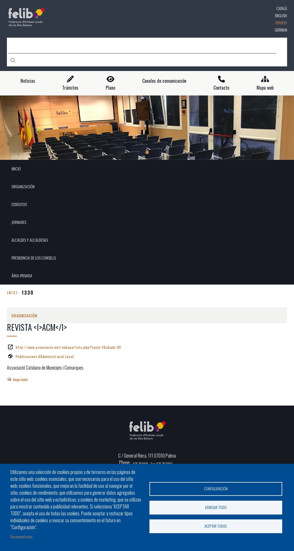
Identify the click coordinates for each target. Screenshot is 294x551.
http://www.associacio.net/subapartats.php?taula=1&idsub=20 (68, 347)
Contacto (221, 88)
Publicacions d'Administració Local (45, 356)
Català (281, 8)
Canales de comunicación (164, 81)
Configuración (216, 489)
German (281, 30)
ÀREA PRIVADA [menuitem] (22, 275)
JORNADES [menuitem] (19, 222)
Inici (12, 292)
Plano (110, 88)
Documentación (21, 536)
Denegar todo (216, 507)
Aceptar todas (215, 526)
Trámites (70, 88)
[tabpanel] (147, 127)
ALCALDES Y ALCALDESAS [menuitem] (30, 240)
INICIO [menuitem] (16, 169)
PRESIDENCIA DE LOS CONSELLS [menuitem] (34, 258)
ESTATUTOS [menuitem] (19, 204)
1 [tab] (147, 152)
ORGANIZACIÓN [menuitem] (23, 186)
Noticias (27, 81)
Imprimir (20, 379)
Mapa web (265, 88)
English (281, 15)
